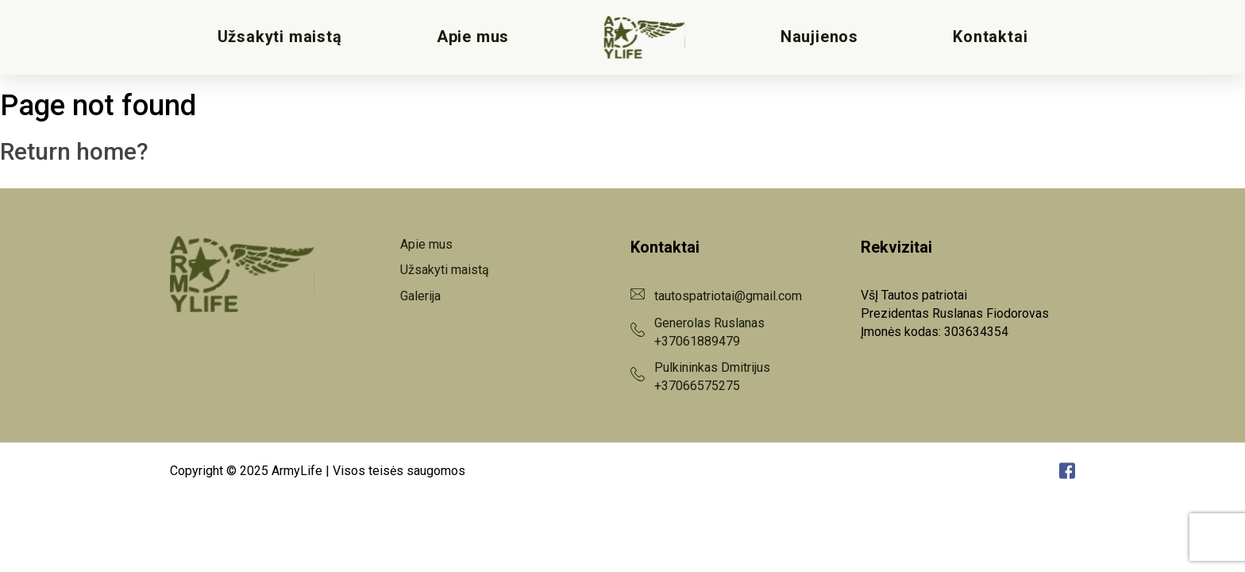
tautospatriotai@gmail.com (728, 295)
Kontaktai (990, 37)
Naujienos (819, 37)
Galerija (420, 295)
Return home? (74, 151)
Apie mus (473, 37)
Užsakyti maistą (280, 37)
